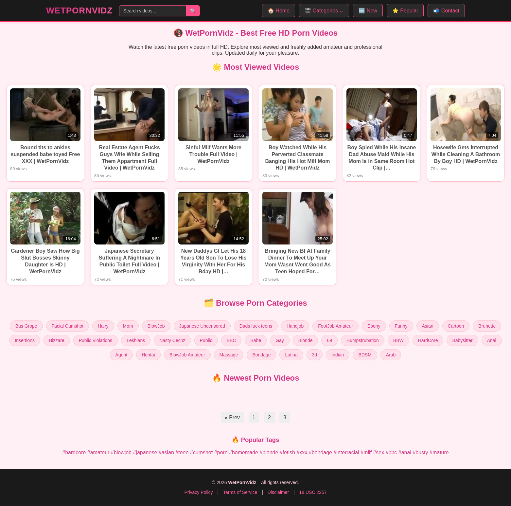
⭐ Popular (405, 10)
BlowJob (156, 326)
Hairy (103, 326)
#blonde (268, 452)
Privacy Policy (198, 492)
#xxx (301, 452)
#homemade (243, 452)
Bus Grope (26, 326)
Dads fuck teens (255, 326)
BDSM (364, 354)
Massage (229, 354)
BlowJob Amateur (187, 354)
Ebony (373, 326)
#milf (366, 452)
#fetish (287, 452)
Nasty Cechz (172, 340)
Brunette (487, 326)
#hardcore (74, 452)
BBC (231, 340)
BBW (398, 340)
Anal (491, 340)
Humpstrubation (362, 340)
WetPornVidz (79, 10)
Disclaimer (278, 492)
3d (314, 354)
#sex (378, 452)
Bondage (261, 354)
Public (206, 340)
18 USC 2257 (312, 492)
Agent (121, 354)
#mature (439, 452)
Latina (291, 354)
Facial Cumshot (67, 326)
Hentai (148, 354)
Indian (337, 354)
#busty (420, 452)
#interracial (346, 452)
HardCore (428, 340)
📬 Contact (446, 10)
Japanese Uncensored (202, 326)
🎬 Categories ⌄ (324, 10)
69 (329, 340)
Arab (391, 354)
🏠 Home (279, 10)
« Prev (232, 417)
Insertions (25, 340)
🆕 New (368, 10)
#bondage (320, 452)
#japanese (145, 452)
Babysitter (462, 340)
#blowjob (121, 452)
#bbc (391, 452)
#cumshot (201, 452)
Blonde (305, 340)
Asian (427, 326)
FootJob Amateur (335, 326)
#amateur (98, 452)
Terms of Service (240, 492)
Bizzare (56, 340)
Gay (279, 340)
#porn (221, 452)
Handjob (295, 326)
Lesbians (136, 340)
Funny (401, 326)
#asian (166, 452)
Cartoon (456, 326)
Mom (128, 326)
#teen (181, 452)
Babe (255, 340)
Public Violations (95, 340)
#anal (404, 452)
